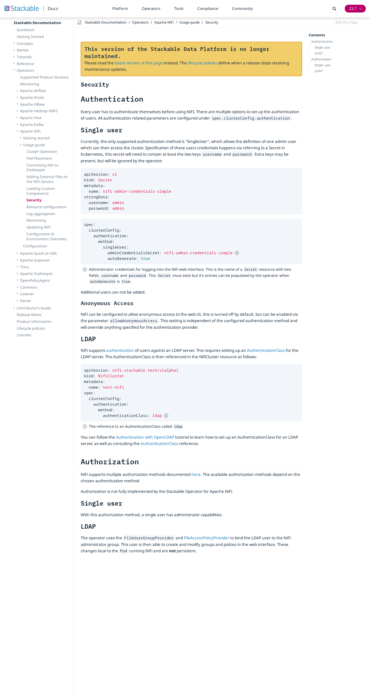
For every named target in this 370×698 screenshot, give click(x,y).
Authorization (321, 59)
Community (242, 8)
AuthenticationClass (266, 350)
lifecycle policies (202, 63)
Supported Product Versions (44, 77)
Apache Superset (35, 260)
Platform (120, 8)
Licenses (24, 334)
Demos (23, 50)
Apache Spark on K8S (38, 253)
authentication (120, 350)
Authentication (322, 41)
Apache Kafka (32, 124)
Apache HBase (32, 104)
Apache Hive (31, 117)
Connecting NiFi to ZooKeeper (42, 167)
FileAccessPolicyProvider (206, 537)
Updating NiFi (38, 227)
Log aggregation (40, 213)
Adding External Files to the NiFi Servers (46, 179)
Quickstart (25, 29)
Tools (179, 8)
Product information (34, 321)
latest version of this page (139, 63)
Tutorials (24, 56)
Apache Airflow (33, 90)
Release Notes (29, 314)
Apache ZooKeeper (36, 273)
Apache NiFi (30, 131)
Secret (25, 300)
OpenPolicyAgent (35, 280)
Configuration (35, 246)
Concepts (25, 43)
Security (34, 200)
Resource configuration (46, 206)
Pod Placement (39, 158)
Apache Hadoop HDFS (39, 110)
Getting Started (30, 36)
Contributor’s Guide (34, 308)
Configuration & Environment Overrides (46, 236)
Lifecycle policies (31, 328)
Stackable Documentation (37, 22)
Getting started (36, 138)
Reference (25, 63)
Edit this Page (346, 22)
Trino (24, 267)
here (196, 474)
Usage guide (34, 144)
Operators (151, 8)
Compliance (207, 8)
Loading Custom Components (40, 191)
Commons (28, 287)
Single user (323, 47)
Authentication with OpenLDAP (145, 437)
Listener (27, 293)
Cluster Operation (41, 151)
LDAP (319, 53)
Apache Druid (32, 97)
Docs (53, 8)
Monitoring (29, 84)
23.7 (352, 8)
